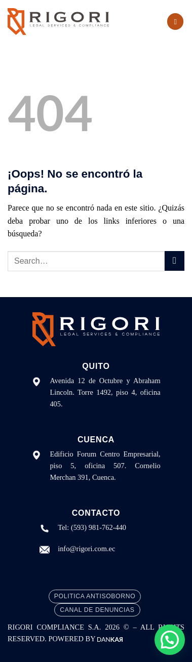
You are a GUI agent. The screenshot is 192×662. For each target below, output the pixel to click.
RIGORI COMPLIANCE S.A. (56, 627)
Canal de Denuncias (97, 609)
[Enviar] (174, 261)
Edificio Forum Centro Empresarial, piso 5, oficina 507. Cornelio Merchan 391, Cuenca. (105, 465)
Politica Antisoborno (94, 596)
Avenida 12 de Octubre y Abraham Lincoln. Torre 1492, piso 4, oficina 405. (105, 392)
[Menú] (175, 21)
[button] (170, 640)
